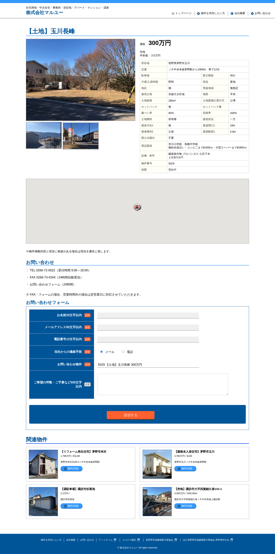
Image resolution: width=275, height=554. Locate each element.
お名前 (69, 315)
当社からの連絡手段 (68, 351)
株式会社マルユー (44, 12)
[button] (137, 207)
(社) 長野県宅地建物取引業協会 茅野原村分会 (206, 540)
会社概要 (70, 540)
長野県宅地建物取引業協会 (159, 540)
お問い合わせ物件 (69, 364)
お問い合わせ (87, 540)
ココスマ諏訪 (129, 540)
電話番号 (68, 339)
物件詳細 (73, 468)
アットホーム (105, 540)
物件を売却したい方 (51, 540)
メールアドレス (63, 327)
